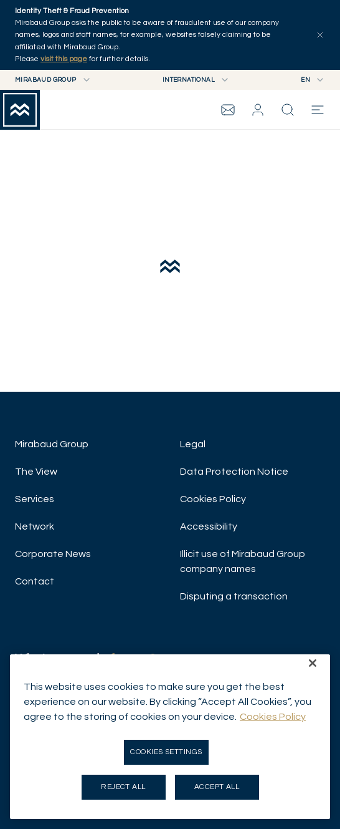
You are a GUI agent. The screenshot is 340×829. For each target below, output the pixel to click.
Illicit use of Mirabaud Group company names (242, 561)
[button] (258, 110)
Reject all (123, 787)
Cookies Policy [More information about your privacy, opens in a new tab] (273, 717)
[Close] (312, 663)
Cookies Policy (213, 499)
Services (34, 499)
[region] (170, 736)
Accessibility (208, 526)
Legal (192, 444)
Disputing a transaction (234, 596)
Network (34, 526)
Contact (34, 581)
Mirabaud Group (51, 444)
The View (36, 472)
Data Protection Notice (234, 472)
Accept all (217, 787)
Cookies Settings (166, 752)
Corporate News (53, 554)
